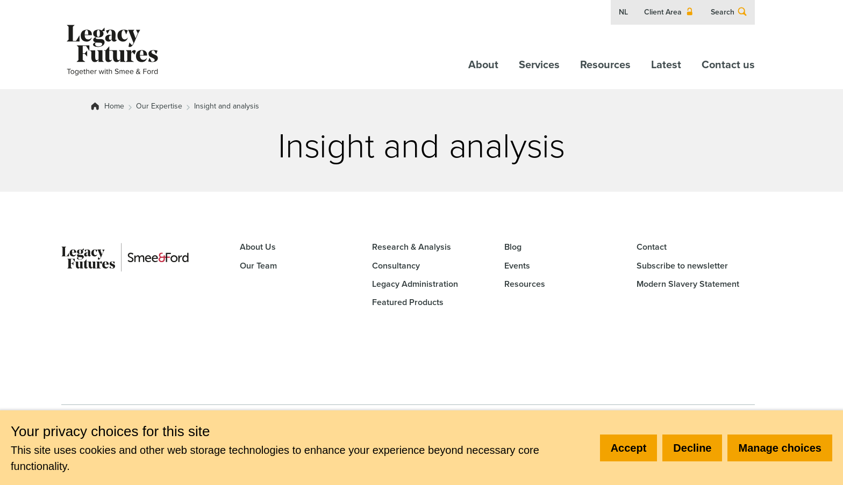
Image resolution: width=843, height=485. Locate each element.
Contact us (728, 64)
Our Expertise (159, 106)
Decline (692, 448)
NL (623, 12)
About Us (258, 247)
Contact (652, 247)
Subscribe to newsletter (682, 265)
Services (539, 64)
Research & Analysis (411, 247)
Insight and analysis (226, 106)
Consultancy (396, 265)
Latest (666, 64)
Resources (605, 64)
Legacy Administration (415, 284)
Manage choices (779, 448)
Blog (512, 247)
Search (729, 12)
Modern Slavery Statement (688, 284)
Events (517, 265)
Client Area (669, 12)
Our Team (258, 265)
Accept (629, 448)
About (483, 64)
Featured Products (408, 302)
